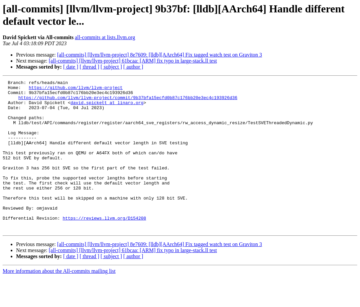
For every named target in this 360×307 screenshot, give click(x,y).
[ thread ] (89, 67)
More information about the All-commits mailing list (59, 301)
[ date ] (70, 67)
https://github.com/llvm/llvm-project (76, 89)
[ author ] (133, 67)
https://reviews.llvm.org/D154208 (104, 246)
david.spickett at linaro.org (107, 107)
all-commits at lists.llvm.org (105, 37)
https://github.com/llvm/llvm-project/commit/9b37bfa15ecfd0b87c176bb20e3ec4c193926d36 (127, 101)
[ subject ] (111, 67)
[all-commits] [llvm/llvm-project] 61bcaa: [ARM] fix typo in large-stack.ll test (133, 61)
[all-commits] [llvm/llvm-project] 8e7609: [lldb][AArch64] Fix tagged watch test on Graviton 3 (159, 55)
